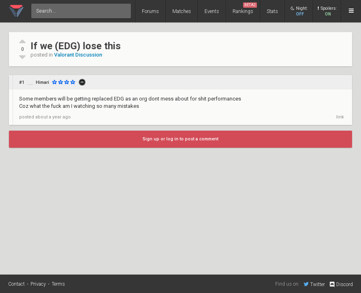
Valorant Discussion (78, 55)
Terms (58, 284)
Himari (42, 82)
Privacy (38, 284)
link (340, 117)
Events (211, 11)
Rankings (245, 8)
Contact (16, 284)
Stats (272, 11)
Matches (181, 11)
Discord (341, 284)
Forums (150, 11)
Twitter (314, 284)
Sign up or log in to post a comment (180, 139)
